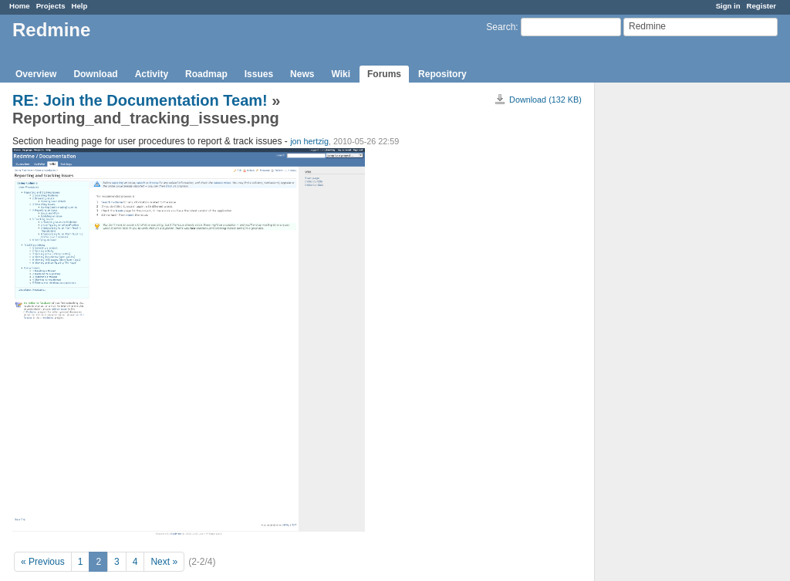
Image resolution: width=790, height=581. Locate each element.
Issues (259, 74)
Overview (35, 74)
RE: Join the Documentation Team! (140, 100)
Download (95, 74)
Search (500, 27)
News (302, 74)
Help (80, 6)
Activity (151, 74)
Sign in (728, 6)
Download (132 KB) (545, 99)
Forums (384, 74)
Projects (51, 6)
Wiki (340, 74)
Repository (442, 74)
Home (19, 6)
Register (761, 6)
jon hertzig (309, 141)
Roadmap (206, 74)
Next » (163, 561)
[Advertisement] (672, 324)
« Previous (43, 561)
